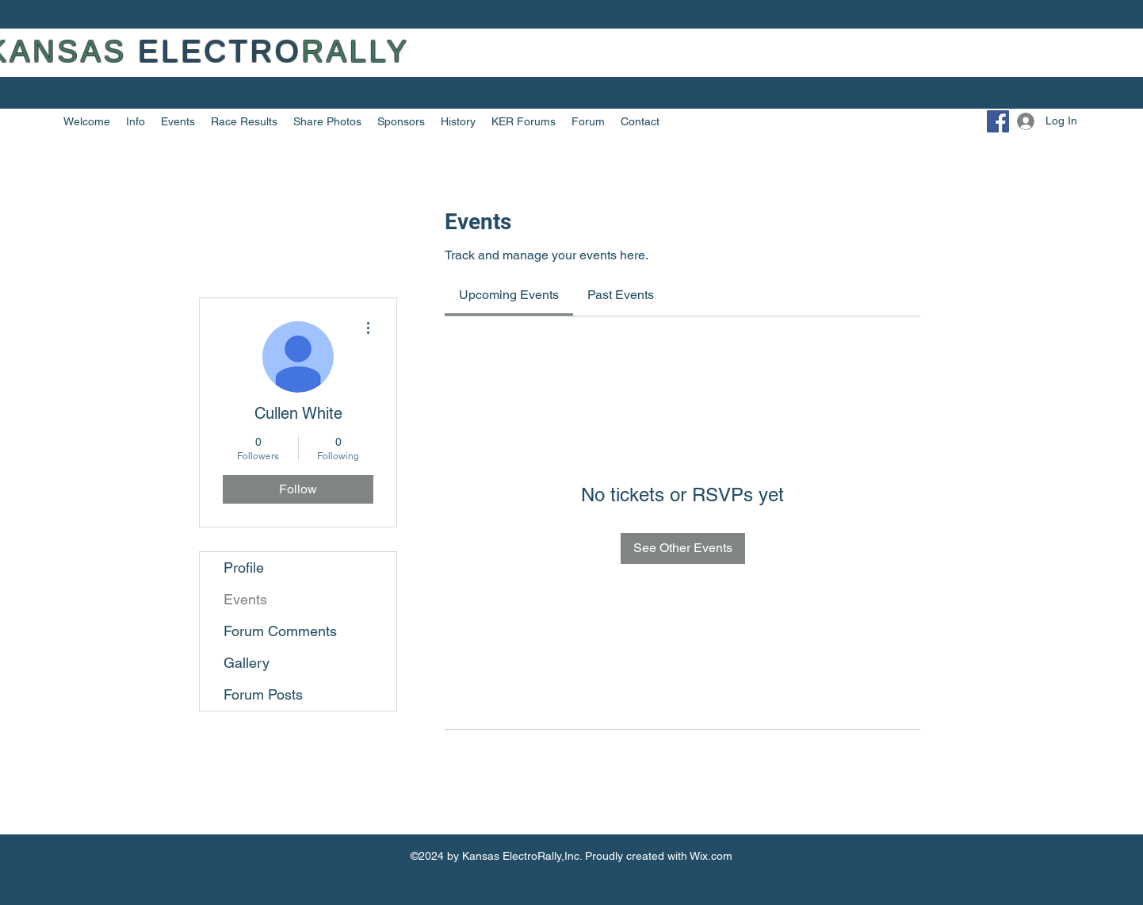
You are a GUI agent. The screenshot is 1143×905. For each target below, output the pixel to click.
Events (245, 599)
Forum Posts (263, 694)
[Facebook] (998, 121)
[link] (509, 294)
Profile (244, 567)
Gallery (247, 662)
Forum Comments (280, 631)
